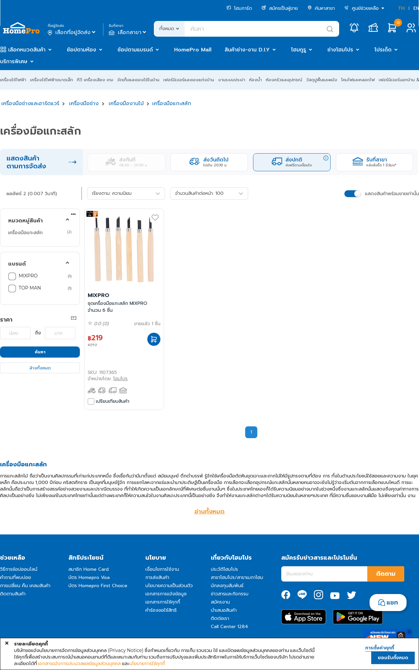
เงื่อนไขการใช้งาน (162, 569)
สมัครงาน (220, 602)
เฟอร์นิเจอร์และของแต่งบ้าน (188, 80)
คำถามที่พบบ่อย (15, 577)
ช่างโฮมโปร (340, 50)
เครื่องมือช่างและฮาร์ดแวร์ (30, 103)
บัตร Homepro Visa (89, 577)
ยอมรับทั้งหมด (393, 657)
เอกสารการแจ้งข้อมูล (166, 593)
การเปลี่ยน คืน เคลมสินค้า (25, 585)
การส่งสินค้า (157, 577)
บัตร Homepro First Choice (97, 585)
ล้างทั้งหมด (40, 368)
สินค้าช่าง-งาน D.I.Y (247, 50)
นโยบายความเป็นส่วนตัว (169, 585)
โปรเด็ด (383, 50)
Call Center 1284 (229, 626)
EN (416, 8)
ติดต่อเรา (220, 618)
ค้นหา (40, 352)
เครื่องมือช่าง (84, 103)
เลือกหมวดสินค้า (27, 50)
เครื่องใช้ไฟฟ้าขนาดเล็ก (51, 80)
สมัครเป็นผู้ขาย (280, 8)
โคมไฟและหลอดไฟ (358, 80)
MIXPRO (28, 276)
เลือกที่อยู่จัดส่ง (72, 32)
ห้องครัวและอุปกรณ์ (284, 80)
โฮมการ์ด (239, 8)
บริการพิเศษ (13, 61)
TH (401, 8)
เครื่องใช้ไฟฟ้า (13, 80)
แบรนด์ (17, 264)
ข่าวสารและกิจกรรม (229, 593)
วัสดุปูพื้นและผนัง (321, 80)
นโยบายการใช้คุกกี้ (147, 663)
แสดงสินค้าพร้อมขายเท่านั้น (392, 193)
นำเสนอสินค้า (224, 610)
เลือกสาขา (128, 32)
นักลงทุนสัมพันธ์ (227, 585)
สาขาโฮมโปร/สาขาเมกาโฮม (237, 577)
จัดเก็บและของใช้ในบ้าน (138, 80)
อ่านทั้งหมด (209, 511)
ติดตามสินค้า (13, 593)
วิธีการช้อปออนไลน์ (18, 569)
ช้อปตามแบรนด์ (135, 50)
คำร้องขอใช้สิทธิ (161, 610)
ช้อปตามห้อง (81, 50)
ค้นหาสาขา (321, 8)
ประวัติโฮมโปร (224, 569)
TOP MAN (30, 288)
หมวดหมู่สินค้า (25, 221)
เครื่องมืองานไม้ (126, 103)
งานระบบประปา (231, 80)
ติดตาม (385, 573)
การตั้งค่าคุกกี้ (379, 648)
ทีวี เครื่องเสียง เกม (95, 80)
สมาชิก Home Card (88, 569)
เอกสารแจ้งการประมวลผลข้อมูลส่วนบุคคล (79, 663)
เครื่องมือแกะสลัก (171, 103)
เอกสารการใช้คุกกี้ (162, 602)
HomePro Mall (192, 50)
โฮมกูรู (298, 50)
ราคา (6, 319)
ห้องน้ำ (255, 80)
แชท (392, 602)
